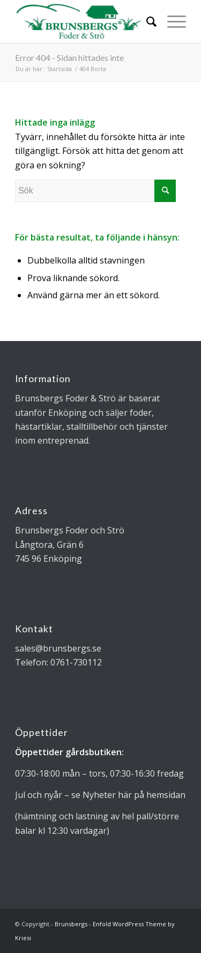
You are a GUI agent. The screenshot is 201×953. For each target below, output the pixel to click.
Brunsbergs (71, 924)
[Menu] (171, 21)
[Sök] (146, 21)
